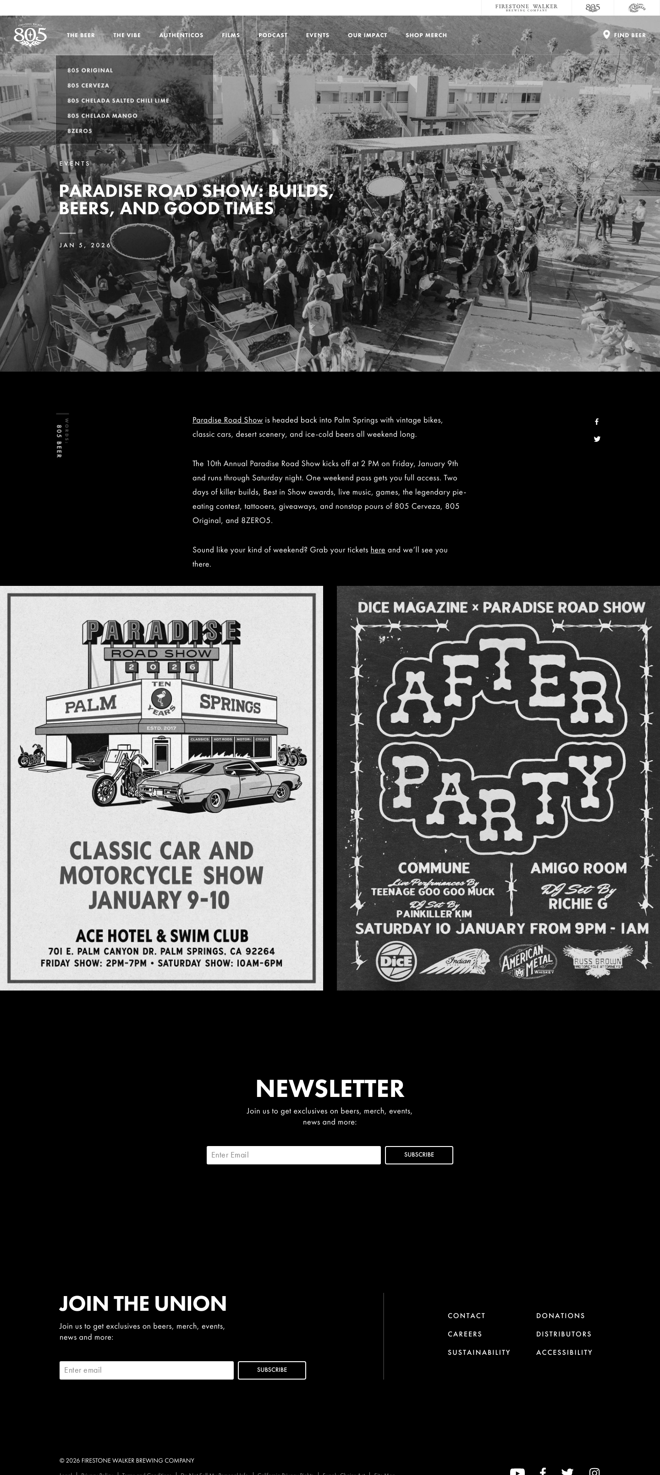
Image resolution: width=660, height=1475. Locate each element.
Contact (467, 1315)
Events (318, 35)
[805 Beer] (593, 8)
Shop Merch (426, 35)
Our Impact (367, 35)
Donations (560, 1315)
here (377, 550)
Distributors (564, 1334)
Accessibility (564, 1352)
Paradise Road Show (227, 420)
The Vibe (127, 35)
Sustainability (479, 1352)
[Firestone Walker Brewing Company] (526, 8)
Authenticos (182, 35)
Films (231, 35)
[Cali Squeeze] (637, 8)
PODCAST (273, 35)
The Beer (81, 35)
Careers (465, 1334)
